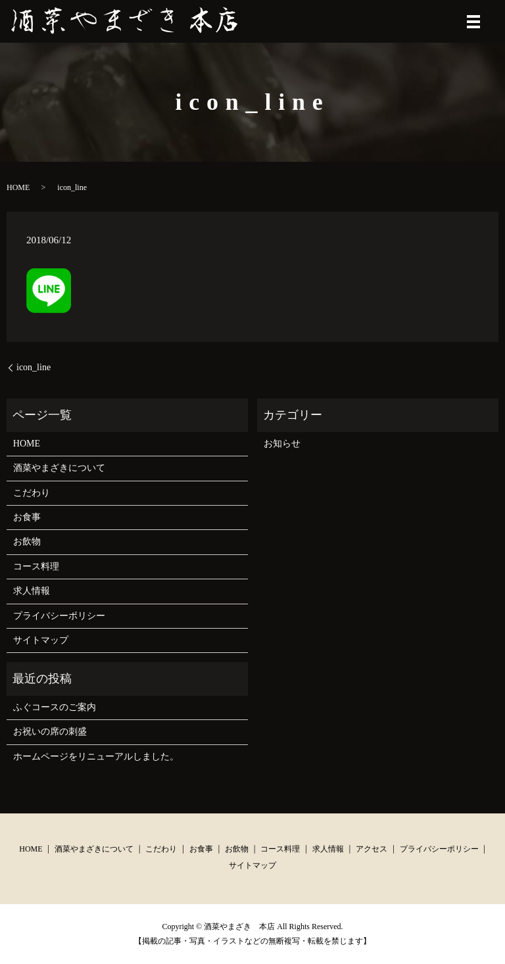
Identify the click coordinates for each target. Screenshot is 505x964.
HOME (18, 187)
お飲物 (27, 541)
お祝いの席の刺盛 (50, 731)
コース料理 (36, 566)
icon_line (33, 367)
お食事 (27, 517)
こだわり (31, 493)
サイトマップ (40, 640)
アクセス (371, 849)
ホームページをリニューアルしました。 (96, 756)
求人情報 (31, 591)
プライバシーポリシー (59, 616)
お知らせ (282, 443)
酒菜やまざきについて (59, 468)
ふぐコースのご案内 (54, 707)
